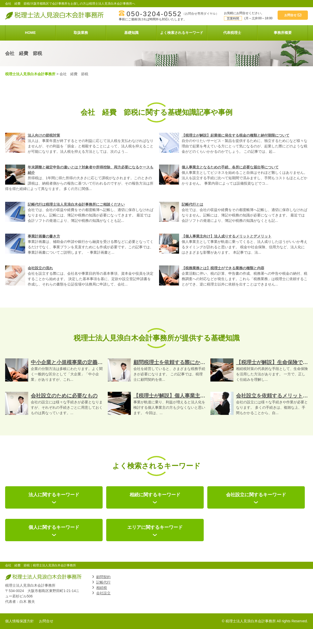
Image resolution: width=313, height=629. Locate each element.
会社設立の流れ (40, 268)
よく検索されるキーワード (181, 33)
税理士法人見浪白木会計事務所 (30, 74)
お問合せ (46, 621)
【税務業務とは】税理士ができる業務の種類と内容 (223, 268)
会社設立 (103, 593)
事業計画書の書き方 (44, 236)
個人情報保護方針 (19, 621)
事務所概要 (283, 33)
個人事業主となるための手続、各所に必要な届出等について (230, 167)
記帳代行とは (192, 204)
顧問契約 (103, 577)
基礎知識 (131, 33)
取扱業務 (81, 33)
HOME (30, 33)
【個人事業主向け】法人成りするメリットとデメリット (226, 236)
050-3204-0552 (154, 14)
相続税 (101, 588)
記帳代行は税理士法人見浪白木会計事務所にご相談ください (76, 204)
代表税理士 (232, 33)
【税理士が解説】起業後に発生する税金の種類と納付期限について (235, 135)
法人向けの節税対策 (44, 135)
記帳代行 (103, 582)
